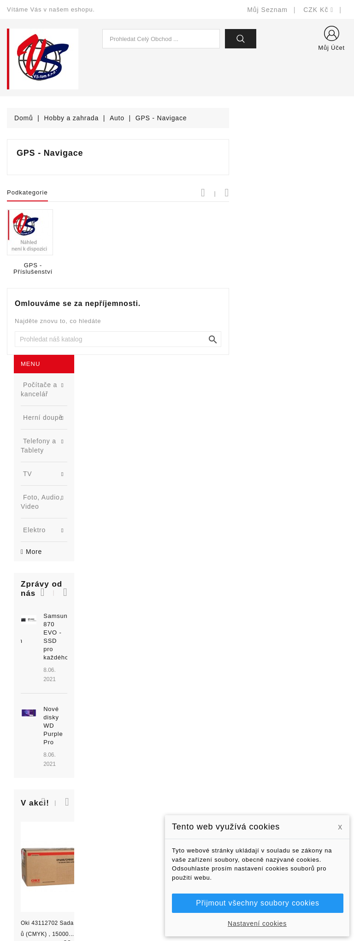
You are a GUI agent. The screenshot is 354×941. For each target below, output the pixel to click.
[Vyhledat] (236, 339)
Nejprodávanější (120, 788)
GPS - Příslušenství (151, 268)
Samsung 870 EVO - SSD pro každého (74, 342)
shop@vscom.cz (43, 843)
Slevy (103, 760)
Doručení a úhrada (213, 768)
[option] (59, 376)
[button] (88, 310)
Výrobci (106, 802)
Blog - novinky (117, 815)
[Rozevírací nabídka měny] (318, 9)
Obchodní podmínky (214, 809)
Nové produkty (117, 774)
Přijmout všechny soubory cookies (257, 903)
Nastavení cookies (257, 923)
